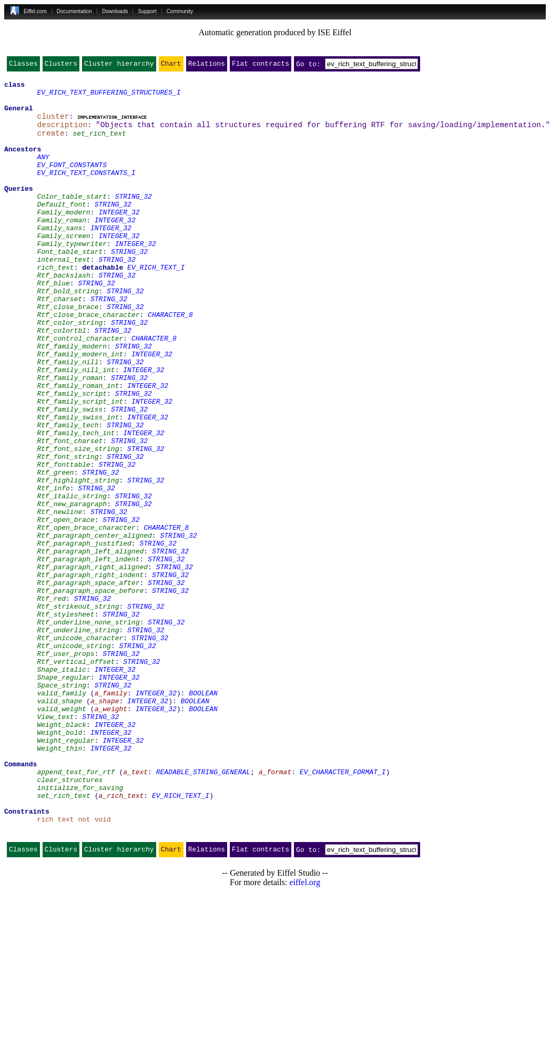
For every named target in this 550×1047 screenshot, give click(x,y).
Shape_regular (63, 797)
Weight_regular (65, 872)
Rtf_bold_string (67, 333)
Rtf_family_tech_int (76, 503)
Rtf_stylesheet (65, 721)
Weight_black (61, 853)
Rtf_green (55, 551)
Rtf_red (51, 702)
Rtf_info (53, 569)
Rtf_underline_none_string (88, 730)
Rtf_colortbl (61, 380)
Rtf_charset (59, 342)
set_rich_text (99, 144)
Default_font (61, 229)
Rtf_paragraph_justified (84, 636)
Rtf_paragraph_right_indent (90, 674)
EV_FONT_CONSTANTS (72, 182)
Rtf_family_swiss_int (78, 484)
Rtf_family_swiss (70, 475)
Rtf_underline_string (78, 740)
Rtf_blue (53, 324)
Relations (206, 65)
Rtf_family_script (72, 456)
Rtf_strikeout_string (78, 711)
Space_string (61, 806)
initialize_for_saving (80, 929)
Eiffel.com (35, 11)
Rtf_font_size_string (78, 522)
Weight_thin (59, 882)
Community (180, 11)
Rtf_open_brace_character (86, 617)
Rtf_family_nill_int (76, 428)
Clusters (61, 65)
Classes (23, 65)
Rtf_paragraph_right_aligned (92, 664)
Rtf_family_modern (72, 399)
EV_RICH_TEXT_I (156, 305)
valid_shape (59, 825)
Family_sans (59, 257)
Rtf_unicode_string (73, 759)
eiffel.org (304, 1033)
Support (147, 11)
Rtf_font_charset (70, 513)
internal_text (63, 295)
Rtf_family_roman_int (78, 446)
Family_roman (61, 248)
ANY (43, 172)
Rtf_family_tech (67, 494)
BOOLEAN (203, 815)
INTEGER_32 (118, 238)
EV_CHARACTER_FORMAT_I (343, 910)
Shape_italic (61, 787)
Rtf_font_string (67, 532)
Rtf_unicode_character (80, 749)
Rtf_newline (59, 598)
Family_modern (63, 238)
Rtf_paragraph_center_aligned (94, 626)
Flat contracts (260, 65)
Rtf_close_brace (67, 352)
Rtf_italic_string (72, 579)
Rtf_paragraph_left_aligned (90, 645)
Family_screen (63, 267)
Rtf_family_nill (67, 418)
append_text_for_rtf (76, 910)
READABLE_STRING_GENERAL (203, 910)
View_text (55, 844)
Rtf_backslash (63, 314)
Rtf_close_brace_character (88, 361)
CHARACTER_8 (170, 361)
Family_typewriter (72, 276)
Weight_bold (59, 863)
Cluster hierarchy (119, 65)
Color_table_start (72, 219)
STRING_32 (133, 219)
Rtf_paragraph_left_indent (88, 655)
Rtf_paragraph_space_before (90, 692)
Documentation (74, 11)
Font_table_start (70, 286)
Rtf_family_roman (70, 437)
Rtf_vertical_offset (76, 778)
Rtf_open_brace (65, 607)
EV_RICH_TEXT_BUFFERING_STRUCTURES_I (108, 96)
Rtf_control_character (80, 390)
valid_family (61, 815)
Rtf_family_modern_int (80, 409)
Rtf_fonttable (63, 541)
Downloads (115, 11)
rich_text (55, 305)
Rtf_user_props (65, 768)
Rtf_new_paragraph (72, 588)
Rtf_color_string (70, 371)
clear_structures (70, 920)
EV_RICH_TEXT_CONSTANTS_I (86, 191)
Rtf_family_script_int (80, 465)
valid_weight (61, 834)
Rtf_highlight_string (78, 560)
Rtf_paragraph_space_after (88, 683)
